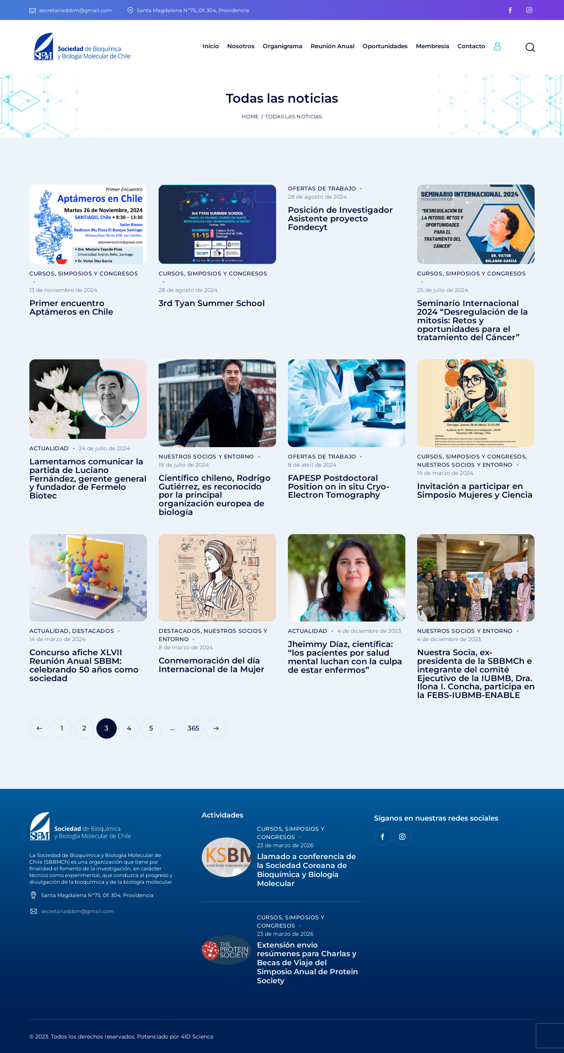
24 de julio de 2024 (104, 448)
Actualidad (49, 448)
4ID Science (197, 1036)
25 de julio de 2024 (442, 290)
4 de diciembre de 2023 (369, 630)
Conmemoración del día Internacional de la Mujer (211, 665)
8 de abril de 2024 (312, 464)
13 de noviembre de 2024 (63, 290)
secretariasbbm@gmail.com (77, 911)
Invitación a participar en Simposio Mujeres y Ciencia (475, 490)
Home (250, 116)
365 (196, 725)
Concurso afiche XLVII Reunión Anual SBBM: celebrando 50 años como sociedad (84, 665)
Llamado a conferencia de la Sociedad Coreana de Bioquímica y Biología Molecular (306, 870)
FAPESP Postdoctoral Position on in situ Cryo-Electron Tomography (338, 486)
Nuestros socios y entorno (206, 456)
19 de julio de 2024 (184, 464)
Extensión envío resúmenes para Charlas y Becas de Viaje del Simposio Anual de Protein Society (307, 963)
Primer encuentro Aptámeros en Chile (71, 307)
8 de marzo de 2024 (186, 647)
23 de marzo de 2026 (285, 845)
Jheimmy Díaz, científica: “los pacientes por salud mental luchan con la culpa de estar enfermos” (345, 657)
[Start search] (530, 47)
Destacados (93, 630)
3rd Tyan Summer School (212, 303)
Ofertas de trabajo (322, 188)
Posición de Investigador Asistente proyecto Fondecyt (340, 218)
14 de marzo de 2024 (57, 639)
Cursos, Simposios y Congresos (83, 273)
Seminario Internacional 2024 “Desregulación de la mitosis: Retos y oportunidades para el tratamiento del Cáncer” (472, 320)
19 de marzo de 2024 (445, 473)
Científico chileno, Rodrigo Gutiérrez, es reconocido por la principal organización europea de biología (215, 495)
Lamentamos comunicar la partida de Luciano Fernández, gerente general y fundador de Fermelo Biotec (87, 478)
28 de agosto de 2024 (188, 290)
